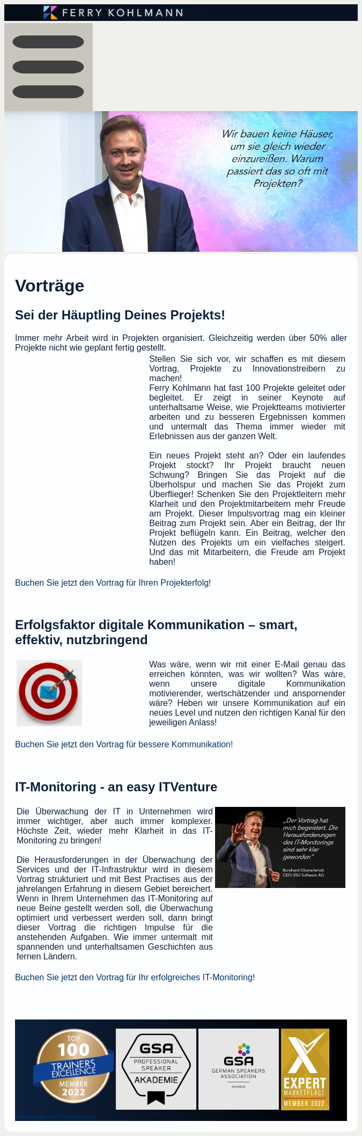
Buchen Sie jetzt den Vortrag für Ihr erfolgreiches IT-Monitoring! (135, 977)
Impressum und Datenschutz (56, 1117)
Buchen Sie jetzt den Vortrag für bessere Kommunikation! (124, 744)
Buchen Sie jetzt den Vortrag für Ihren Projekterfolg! (113, 582)
